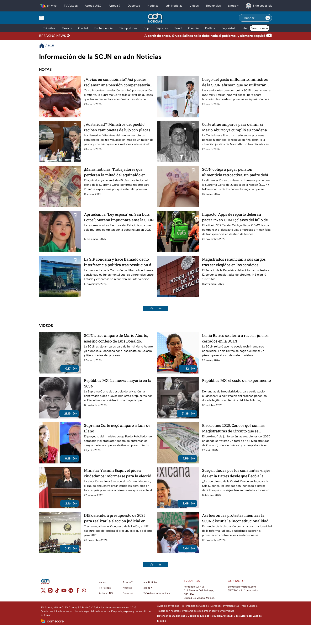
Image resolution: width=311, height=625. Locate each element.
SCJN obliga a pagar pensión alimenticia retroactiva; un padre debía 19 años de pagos (236, 172)
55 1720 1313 (235, 590)
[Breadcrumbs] (43, 45)
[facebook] (77, 592)
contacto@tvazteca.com (242, 586)
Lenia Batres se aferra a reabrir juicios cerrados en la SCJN (235, 338)
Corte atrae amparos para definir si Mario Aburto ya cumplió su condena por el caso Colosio (234, 127)
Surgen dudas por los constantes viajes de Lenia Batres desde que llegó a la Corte (236, 473)
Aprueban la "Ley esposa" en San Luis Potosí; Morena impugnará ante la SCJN (119, 217)
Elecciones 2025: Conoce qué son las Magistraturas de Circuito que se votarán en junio (233, 428)
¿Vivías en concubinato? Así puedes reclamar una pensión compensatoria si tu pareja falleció (117, 82)
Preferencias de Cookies (195, 605)
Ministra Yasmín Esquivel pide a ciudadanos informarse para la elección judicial (119, 473)
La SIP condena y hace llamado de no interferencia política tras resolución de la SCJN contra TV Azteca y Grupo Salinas (118, 262)
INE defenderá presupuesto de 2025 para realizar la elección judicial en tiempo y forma (115, 518)
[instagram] (50, 592)
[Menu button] (55, 18)
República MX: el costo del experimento (236, 380)
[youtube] (64, 592)
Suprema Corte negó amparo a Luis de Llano (117, 428)
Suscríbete (259, 28)
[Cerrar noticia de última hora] (269, 36)
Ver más (155, 308)
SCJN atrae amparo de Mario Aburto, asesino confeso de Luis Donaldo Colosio (116, 338)
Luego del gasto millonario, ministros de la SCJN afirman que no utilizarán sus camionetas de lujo (235, 82)
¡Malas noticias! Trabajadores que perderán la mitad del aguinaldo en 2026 (115, 172)
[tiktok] (57, 592)
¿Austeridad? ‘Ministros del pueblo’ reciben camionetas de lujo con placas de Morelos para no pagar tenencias (117, 127)
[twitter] (43, 592)
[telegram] (70, 592)
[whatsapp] (84, 591)
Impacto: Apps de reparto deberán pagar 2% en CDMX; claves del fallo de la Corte (237, 217)
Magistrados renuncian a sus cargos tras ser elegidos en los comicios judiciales (234, 262)
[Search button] (267, 18)
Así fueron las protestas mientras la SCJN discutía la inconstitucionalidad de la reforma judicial (235, 518)
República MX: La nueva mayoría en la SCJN (117, 383)
